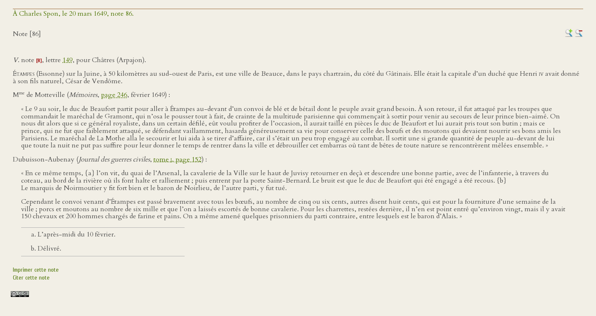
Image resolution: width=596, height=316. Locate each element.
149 (67, 60)
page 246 (114, 95)
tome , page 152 (178, 159)
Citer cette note (31, 277)
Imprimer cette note (36, 269)
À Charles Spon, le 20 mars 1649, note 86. (73, 13)
